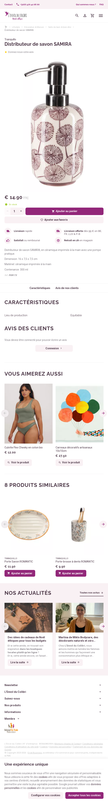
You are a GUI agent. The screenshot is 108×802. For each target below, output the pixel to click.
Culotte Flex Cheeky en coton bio (23, 447)
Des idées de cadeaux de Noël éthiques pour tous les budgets (27, 639)
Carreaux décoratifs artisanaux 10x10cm (74, 449)
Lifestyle (16, 27)
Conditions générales (92, 743)
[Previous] (5, 413)
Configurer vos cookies (45, 795)
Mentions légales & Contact (67, 743)
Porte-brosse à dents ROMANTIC (75, 561)
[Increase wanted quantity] (21, 211)
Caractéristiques (40, 288)
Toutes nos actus (90, 592)
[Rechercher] (77, 15)
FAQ (101, 4)
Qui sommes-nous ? (86, 4)
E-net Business (35, 752)
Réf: (6, 275)
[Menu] (101, 15)
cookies (43, 776)
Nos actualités (27, 593)
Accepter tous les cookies (84, 795)
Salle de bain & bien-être (59, 27)
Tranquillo (10, 39)
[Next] (103, 413)
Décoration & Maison (34, 27)
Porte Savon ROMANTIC (18, 561)
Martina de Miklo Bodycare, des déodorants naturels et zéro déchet (78, 639)
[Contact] (8, 4)
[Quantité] (14, 211)
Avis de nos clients (67, 288)
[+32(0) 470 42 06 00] (27, 4)
